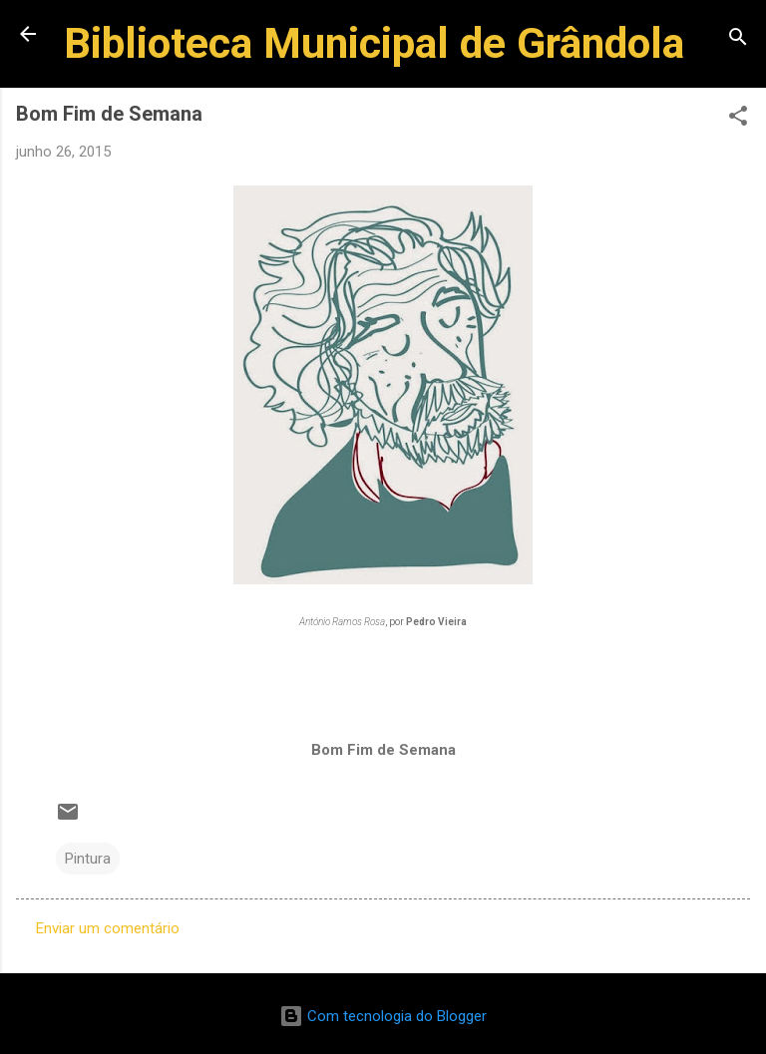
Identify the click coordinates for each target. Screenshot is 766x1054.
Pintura (88, 859)
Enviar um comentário (108, 928)
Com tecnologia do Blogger (383, 1016)
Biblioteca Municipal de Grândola (374, 43)
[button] (738, 119)
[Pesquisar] (738, 40)
